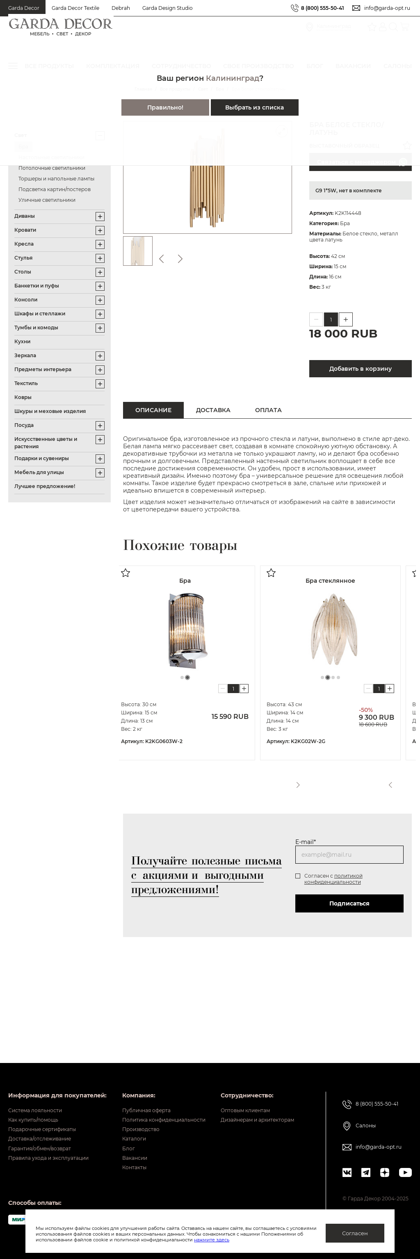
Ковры (23, 397)
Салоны (369, 1041)
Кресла (24, 244)
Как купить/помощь (37, 1038)
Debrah (121, 8)
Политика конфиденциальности (248, 1038)
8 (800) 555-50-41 (322, 8)
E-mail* (305, 842)
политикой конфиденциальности (333, 879)
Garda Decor (23, 8)
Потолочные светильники (51, 168)
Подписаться (349, 903)
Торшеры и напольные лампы (56, 179)
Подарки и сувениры (41, 458)
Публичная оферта (227, 1026)
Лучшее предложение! (44, 486)
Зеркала (25, 355)
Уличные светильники (46, 200)
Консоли (25, 300)
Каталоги (213, 1064)
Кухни (22, 341)
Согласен (355, 1233)
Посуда (24, 425)
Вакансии (213, 1089)
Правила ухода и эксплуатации (55, 1089)
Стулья (23, 258)
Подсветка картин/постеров (54, 189)
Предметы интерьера (42, 369)
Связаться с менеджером (362, 162)
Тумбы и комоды (36, 327)
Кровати (25, 230)
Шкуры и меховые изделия (50, 411)
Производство (221, 1051)
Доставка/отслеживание (45, 1064)
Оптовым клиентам (37, 1154)
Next (405, 782)
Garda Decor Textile (75, 8)
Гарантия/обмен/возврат (45, 1077)
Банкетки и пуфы (36, 286)
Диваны (24, 216)
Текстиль (26, 383)
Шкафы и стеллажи (39, 313)
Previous (388, 782)
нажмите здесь (254, 1240)
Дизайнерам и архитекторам (52, 1166)
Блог (206, 1077)
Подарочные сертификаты (48, 1051)
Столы (22, 272)
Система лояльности (39, 1026)
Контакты (213, 1102)
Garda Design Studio (167, 8)
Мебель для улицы (39, 472)
